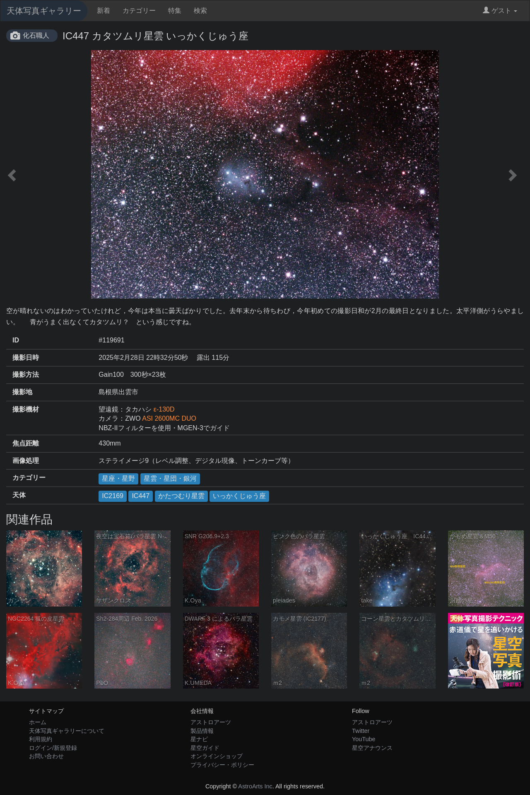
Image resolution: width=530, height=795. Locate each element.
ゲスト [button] (500, 10)
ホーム (37, 722)
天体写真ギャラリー (44, 10)
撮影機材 (25, 409)
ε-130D (164, 409)
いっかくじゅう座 (239, 495)
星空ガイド (204, 747)
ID (15, 340)
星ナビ (199, 739)
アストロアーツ (210, 722)
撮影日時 (25, 357)
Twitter (360, 731)
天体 (19, 495)
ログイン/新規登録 (53, 747)
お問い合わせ (46, 756)
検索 (200, 10)
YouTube (364, 739)
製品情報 (202, 731)
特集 (174, 10)
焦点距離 (25, 443)
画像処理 (25, 460)
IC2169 (112, 495)
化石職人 (36, 35)
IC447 (140, 495)
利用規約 (40, 739)
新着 (103, 10)
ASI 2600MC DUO (169, 418)
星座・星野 (118, 478)
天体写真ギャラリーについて (66, 731)
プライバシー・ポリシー (222, 764)
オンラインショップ (216, 756)
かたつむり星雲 (181, 495)
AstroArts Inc (255, 786)
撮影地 (22, 391)
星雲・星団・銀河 (170, 478)
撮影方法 (25, 374)
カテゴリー (139, 10)
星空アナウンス (372, 747)
